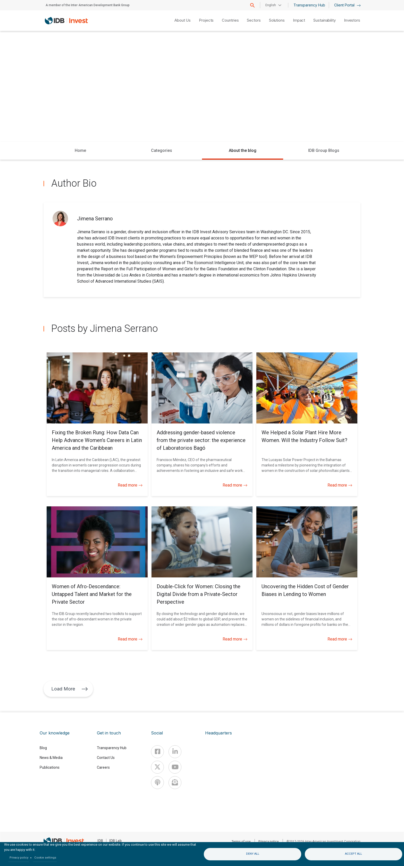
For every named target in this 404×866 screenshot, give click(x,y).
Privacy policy (19, 857)
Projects (206, 20)
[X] (157, 767)
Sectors (253, 20)
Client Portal (347, 5)
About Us (182, 20)
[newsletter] (175, 782)
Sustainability (324, 20)
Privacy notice (268, 841)
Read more (130, 485)
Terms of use (241, 841)
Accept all (353, 853)
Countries (230, 20)
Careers (103, 767)
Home (80, 150)
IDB (100, 841)
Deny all (252, 853)
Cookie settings (45, 857)
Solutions (277, 20)
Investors (352, 20)
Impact (299, 20)
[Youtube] (175, 767)
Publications (50, 767)
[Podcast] (157, 782)
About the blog (242, 150)
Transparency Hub (309, 5)
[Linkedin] (175, 751)
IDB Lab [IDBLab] (115, 841)
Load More (69, 688)
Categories (161, 150)
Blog (43, 748)
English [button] (270, 5)
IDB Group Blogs (323, 150)
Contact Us (106, 758)
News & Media (51, 758)
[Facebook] (157, 751)
